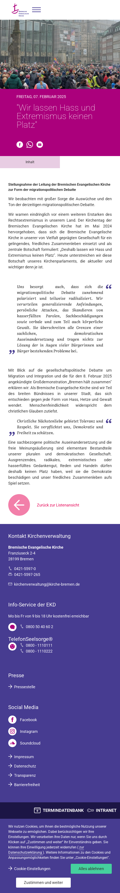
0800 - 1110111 (39, 645)
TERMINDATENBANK (63, 810)
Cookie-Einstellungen (32, 868)
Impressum (24, 756)
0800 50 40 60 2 (39, 626)
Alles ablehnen (91, 868)
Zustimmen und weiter (43, 882)
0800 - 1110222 (39, 651)
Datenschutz (25, 766)
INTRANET (106, 810)
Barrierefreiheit (27, 784)
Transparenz (25, 775)
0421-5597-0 (25, 568)
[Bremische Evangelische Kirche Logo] (20, 9)
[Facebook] (22, 720)
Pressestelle (24, 687)
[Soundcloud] (24, 743)
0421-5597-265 (27, 574)
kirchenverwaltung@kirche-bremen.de (47, 584)
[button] (36, 9)
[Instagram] (23, 731)
